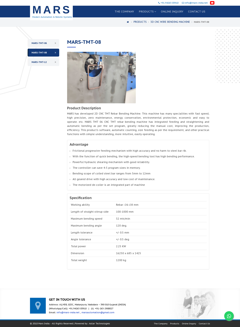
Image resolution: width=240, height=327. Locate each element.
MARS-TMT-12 (39, 62)
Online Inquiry (172, 11)
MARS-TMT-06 (39, 43)
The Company (124, 11)
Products (147, 11)
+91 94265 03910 (170, 2)
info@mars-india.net (196, 2)
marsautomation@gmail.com (97, 312)
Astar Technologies (99, 323)
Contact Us (204, 323)
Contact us (196, 11)
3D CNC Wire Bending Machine (170, 21)
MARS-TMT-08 (39, 52)
